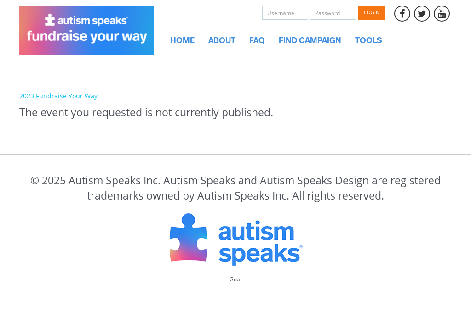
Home (182, 41)
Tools (368, 41)
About (222, 41)
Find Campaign (310, 41)
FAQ (257, 41)
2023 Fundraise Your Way (58, 95)
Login (371, 12)
